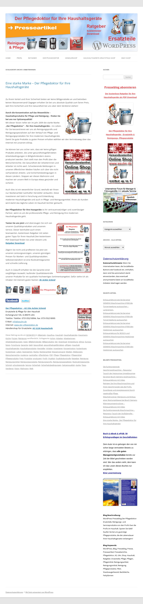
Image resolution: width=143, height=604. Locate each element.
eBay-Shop (126, 58)
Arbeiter (59, 338)
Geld (31, 345)
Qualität (51, 358)
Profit (45, 358)
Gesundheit (38, 345)
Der (56, 341)
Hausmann (82, 335)
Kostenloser (11, 352)
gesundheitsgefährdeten (54, 345)
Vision (16, 368)
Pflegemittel (76, 355)
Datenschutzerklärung (14, 592)
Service (28, 365)
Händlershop (71, 58)
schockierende (19, 365)
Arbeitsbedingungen (14, 341)
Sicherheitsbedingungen (51, 365)
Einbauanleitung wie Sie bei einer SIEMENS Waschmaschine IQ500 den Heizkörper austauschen (118, 326)
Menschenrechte (13, 355)
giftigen (68, 345)
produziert (37, 358)
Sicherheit (36, 365)
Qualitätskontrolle (63, 358)
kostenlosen (81, 348)
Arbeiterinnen (69, 338)
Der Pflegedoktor (51, 58)
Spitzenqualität (68, 365)
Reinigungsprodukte (28, 362)
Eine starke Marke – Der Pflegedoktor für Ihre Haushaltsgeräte (38, 85)
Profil (19, 58)
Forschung (15, 345)
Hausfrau (50, 335)
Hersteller (41, 348)
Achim (52, 338)
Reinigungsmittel (13, 362)
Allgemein (42, 335)
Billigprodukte (48, 341)
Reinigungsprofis (45, 362)
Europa (88, 341)
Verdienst (10, 368)
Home (8, 58)
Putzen (14, 338)
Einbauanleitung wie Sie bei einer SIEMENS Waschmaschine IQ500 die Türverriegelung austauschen (118, 316)
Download (63, 341)
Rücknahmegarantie (80, 362)
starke (78, 365)
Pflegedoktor (65, 355)
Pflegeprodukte (12, 358)
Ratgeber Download (15, 243)
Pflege (56, 355)
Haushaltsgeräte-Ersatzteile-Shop (99, 58)
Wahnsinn (24, 368)
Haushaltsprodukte (28, 348)
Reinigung (22, 338)
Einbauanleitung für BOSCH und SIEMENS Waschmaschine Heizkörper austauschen (118, 336)
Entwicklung (73, 341)
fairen (8, 345)
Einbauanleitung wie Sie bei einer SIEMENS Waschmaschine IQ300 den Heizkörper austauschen (118, 346)
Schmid (9, 365)
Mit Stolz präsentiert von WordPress (39, 592)
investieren (58, 348)
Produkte (28, 358)
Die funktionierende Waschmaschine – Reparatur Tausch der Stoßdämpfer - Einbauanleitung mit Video (119, 413)
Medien (69, 352)
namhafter (33, 355)
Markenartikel (45, 352)
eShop (81, 341)
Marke (36, 352)
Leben (19, 352)
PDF (51, 355)
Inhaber (49, 348)
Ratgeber (32, 58)
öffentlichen (44, 355)
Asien (25, 341)
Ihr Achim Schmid (47, 280)
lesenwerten (27, 352)
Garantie (24, 345)
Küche (8, 338)
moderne (24, 355)
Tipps (84, 365)
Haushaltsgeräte (70, 335)
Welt (31, 368)
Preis (21, 358)
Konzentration (70, 348)
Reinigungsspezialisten (62, 362)
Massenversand (58, 352)
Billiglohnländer (35, 341)
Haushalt (59, 335)
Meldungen (78, 352)
